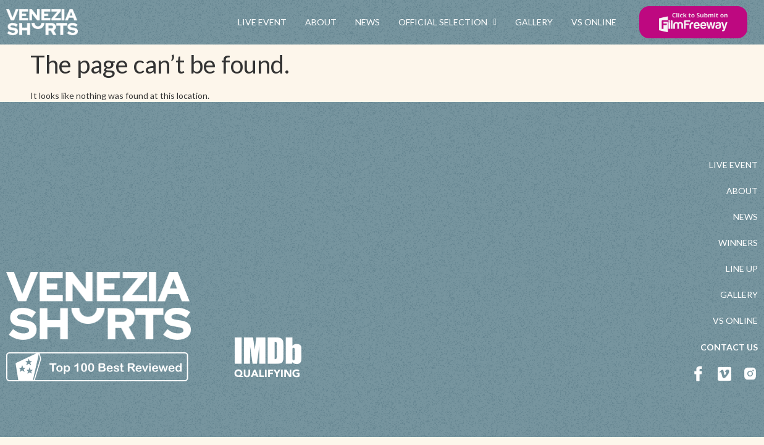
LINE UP (742, 268)
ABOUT (321, 22)
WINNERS (738, 242)
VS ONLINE (593, 22)
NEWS (367, 22)
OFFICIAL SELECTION (447, 22)
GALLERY (534, 22)
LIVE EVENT (262, 22)
